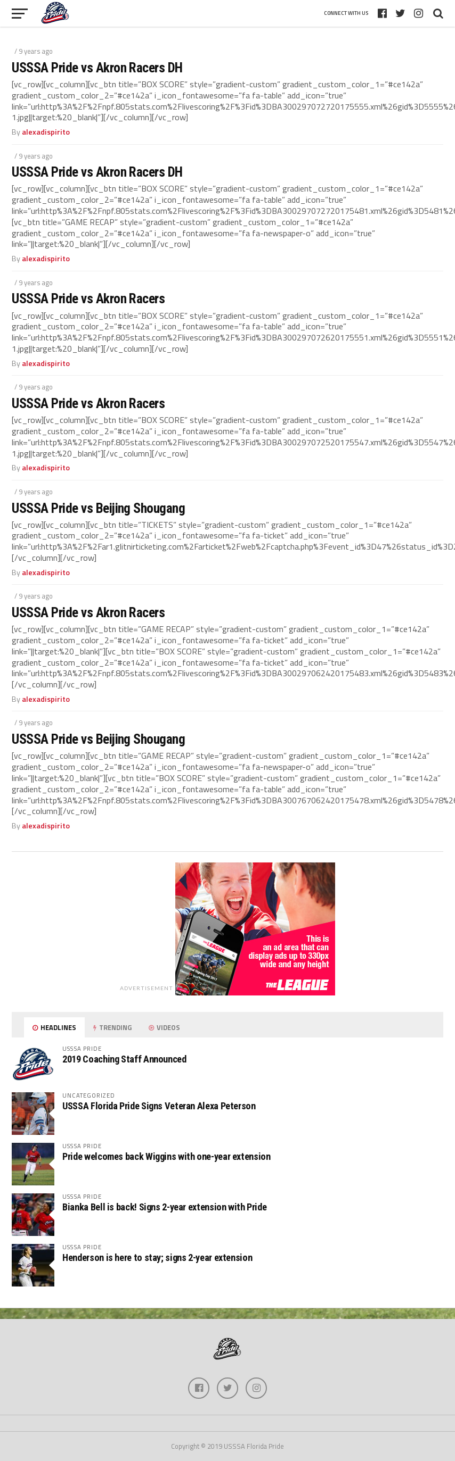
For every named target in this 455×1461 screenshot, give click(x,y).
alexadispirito (46, 132)
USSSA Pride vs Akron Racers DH (97, 67)
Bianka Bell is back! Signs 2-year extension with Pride (164, 1207)
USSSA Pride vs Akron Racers (88, 298)
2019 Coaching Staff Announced (124, 1059)
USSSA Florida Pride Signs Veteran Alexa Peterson (158, 1105)
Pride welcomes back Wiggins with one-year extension (166, 1156)
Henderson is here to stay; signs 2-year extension (157, 1257)
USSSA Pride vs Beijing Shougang (98, 508)
